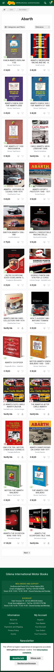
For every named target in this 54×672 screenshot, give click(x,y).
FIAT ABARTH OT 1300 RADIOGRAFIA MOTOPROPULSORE (13, 147)
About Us (13, 620)
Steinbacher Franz (14, 194)
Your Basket (40, 623)
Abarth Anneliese (40, 151)
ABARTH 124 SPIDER (14, 362)
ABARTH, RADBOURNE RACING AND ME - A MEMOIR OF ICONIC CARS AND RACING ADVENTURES (40, 61)
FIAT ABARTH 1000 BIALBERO (40, 491)
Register (40, 620)
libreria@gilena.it (19, 603)
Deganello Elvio (10, 366)
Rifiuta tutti (36, 658)
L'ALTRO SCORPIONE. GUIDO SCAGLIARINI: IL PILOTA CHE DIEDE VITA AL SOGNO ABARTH (14, 276)
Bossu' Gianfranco (14, 65)
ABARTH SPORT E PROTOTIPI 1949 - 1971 (40, 190)
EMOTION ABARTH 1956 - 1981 (14, 233)
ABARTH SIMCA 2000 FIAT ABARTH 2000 (14, 104)
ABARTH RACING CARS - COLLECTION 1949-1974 (13, 319)
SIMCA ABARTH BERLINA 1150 (14, 61)
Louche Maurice (13, 237)
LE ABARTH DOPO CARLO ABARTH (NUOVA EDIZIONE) (14, 405)
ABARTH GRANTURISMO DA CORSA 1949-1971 (40, 448)
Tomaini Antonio (40, 323)
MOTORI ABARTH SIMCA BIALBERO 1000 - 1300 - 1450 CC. (40, 362)
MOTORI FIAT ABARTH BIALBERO (13, 491)
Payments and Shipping (13, 627)
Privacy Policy (13, 630)
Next (27, 553)
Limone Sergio (35, 280)
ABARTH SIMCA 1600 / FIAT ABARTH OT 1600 (40, 104)
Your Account (40, 627)
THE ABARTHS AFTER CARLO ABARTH (40, 405)
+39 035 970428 (38, 589)
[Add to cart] (22, 70)
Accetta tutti (18, 658)
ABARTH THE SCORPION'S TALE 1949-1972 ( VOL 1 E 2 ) (40, 534)
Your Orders (40, 630)
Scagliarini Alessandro (14, 280)
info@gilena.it (20, 589)
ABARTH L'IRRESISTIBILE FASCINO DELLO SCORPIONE (40, 233)
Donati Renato (40, 194)
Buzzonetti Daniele (40, 237)
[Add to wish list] (18, 70)
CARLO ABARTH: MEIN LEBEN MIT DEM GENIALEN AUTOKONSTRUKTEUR (40, 147)
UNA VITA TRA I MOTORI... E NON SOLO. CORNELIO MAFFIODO (14, 448)
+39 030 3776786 (39, 603)
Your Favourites (40, 634)
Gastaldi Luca (46, 280)
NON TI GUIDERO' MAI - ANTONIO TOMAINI (40, 319)
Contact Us (13, 623)
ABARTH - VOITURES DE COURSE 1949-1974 (14, 190)
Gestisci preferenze (26, 663)
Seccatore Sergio (14, 538)
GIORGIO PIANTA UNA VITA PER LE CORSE (40, 276)
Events (13, 634)
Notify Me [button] (34, 156)
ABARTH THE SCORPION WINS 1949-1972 (13, 534)
